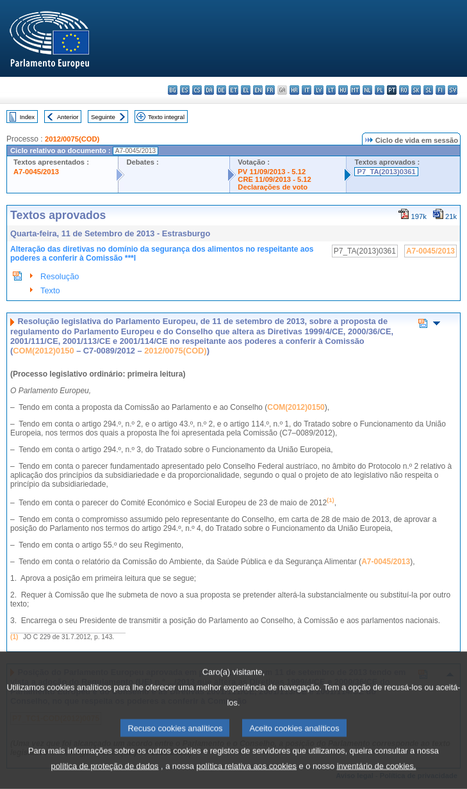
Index (27, 116)
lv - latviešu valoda (319, 90)
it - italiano (306, 90)
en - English (258, 90)
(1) (14, 636)
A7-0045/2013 (36, 171)
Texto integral (166, 116)
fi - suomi (440, 90)
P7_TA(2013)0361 (386, 171)
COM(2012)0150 (43, 350)
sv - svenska (452, 90)
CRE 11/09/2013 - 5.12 (274, 179)
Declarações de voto (272, 187)
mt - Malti (355, 90)
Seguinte (103, 116)
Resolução (59, 276)
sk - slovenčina (416, 90)
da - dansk (209, 90)
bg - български (172, 90)
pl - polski (379, 90)
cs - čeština (197, 90)
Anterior (68, 116)
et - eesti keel (233, 90)
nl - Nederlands (367, 90)
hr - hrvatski (294, 90)
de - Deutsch (221, 90)
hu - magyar (343, 90)
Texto (50, 290)
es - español (185, 90)
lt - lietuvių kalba (331, 90)
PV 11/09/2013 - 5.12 (272, 171)
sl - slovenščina (428, 90)
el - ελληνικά (245, 90)
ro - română (404, 90)
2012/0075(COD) (72, 139)
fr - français (270, 90)
